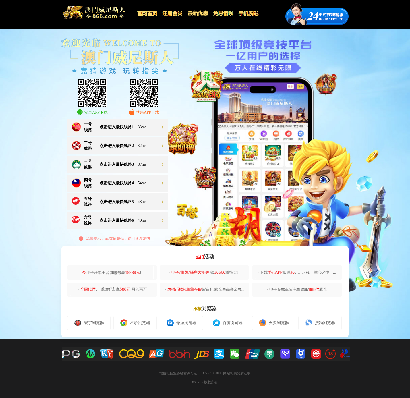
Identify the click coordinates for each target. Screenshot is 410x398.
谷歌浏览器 (135, 322)
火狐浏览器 (274, 322)
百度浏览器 (228, 322)
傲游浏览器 (181, 322)
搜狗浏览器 (320, 322)
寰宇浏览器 (89, 323)
